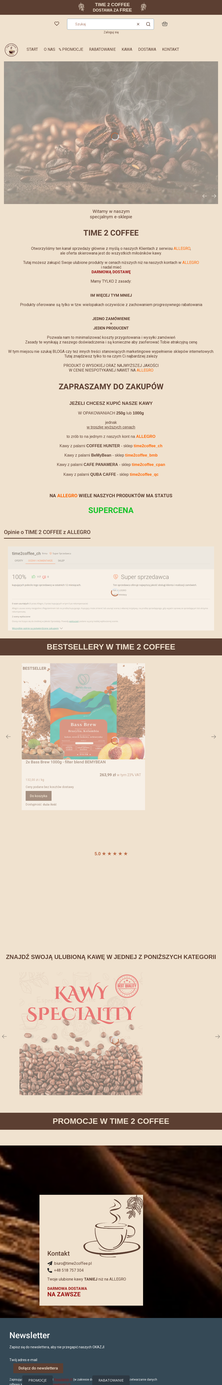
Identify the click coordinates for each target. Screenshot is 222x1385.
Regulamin (61, 1379)
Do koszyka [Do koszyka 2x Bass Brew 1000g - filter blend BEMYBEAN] (38, 796)
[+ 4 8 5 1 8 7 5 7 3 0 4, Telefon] (65, 1270)
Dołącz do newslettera (38, 1368)
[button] (148, 24)
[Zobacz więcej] (81, 1033)
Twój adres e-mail (23, 1360)
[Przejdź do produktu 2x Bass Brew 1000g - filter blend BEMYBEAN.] (83, 711)
